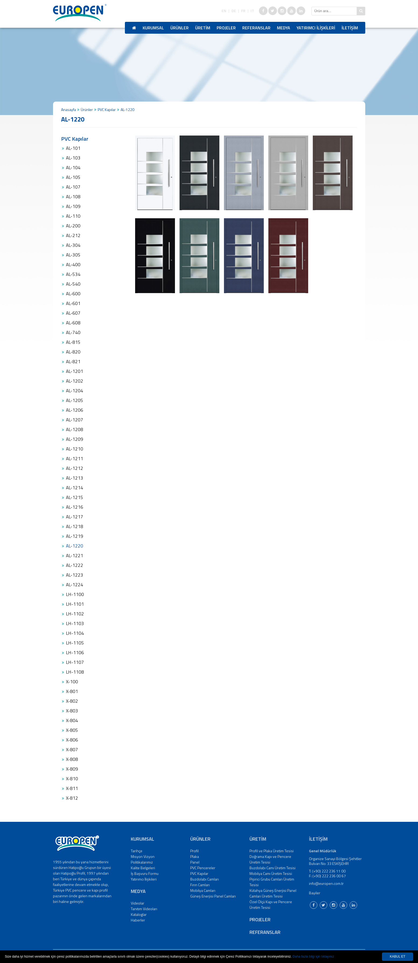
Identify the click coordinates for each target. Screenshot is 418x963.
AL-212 (73, 235)
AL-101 (73, 148)
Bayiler (314, 893)
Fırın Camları (200, 885)
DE (233, 11)
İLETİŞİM (350, 28)
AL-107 (73, 186)
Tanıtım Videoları (144, 909)
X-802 (72, 701)
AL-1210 (74, 448)
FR (243, 11)
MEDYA (283, 28)
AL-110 (73, 216)
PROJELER (226, 28)
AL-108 (73, 196)
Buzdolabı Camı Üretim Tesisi (273, 868)
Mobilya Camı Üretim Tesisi (271, 873)
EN (224, 11)
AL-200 (73, 225)
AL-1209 (74, 439)
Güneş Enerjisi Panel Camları (213, 896)
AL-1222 (74, 565)
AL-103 (73, 157)
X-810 (72, 778)
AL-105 (73, 177)
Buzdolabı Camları (204, 879)
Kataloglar (139, 914)
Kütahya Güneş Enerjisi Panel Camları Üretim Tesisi (273, 893)
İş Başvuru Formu (145, 873)
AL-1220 (74, 545)
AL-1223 (74, 575)
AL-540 (73, 283)
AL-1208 (74, 429)
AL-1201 (74, 371)
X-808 (72, 759)
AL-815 (73, 342)
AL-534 (73, 274)
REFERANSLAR (256, 28)
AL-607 (73, 313)
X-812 (72, 798)
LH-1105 (75, 642)
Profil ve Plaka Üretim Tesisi (272, 851)
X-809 (72, 769)
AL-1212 (74, 468)
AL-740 (73, 332)
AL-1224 (74, 584)
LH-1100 (75, 594)
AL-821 (73, 361)
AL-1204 (74, 390)
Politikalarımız (142, 862)
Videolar (137, 903)
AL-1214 (74, 487)
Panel (194, 862)
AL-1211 (74, 458)
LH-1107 (75, 662)
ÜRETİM (202, 28)
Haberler (138, 920)
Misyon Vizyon (142, 856)
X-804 (72, 720)
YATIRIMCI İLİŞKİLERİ (316, 28)
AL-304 (73, 245)
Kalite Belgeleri (143, 868)
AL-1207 (74, 419)
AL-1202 (74, 380)
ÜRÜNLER (179, 28)
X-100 (72, 681)
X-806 (72, 739)
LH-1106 (75, 652)
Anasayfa (68, 109)
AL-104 (73, 167)
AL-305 (73, 254)
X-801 (72, 691)
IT (252, 11)
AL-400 (73, 264)
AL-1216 (74, 507)
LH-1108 (75, 672)
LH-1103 (75, 623)
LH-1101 (75, 604)
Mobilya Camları (202, 890)
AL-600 (73, 293)
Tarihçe (136, 851)
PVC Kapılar (107, 109)
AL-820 (73, 351)
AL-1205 (74, 400)
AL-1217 (74, 516)
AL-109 (73, 206)
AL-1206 (74, 410)
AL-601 (73, 303)
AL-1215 (74, 497)
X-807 (72, 749)
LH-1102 (75, 613)
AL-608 (73, 322)
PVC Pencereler (202, 868)
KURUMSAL (153, 28)
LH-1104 (75, 633)
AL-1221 (74, 555)
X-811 (72, 788)
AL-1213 (74, 478)
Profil (194, 851)
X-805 (72, 730)
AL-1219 (74, 536)
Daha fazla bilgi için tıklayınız (313, 956)
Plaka (194, 856)
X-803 (72, 710)
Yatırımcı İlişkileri (144, 879)
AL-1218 (74, 526)
